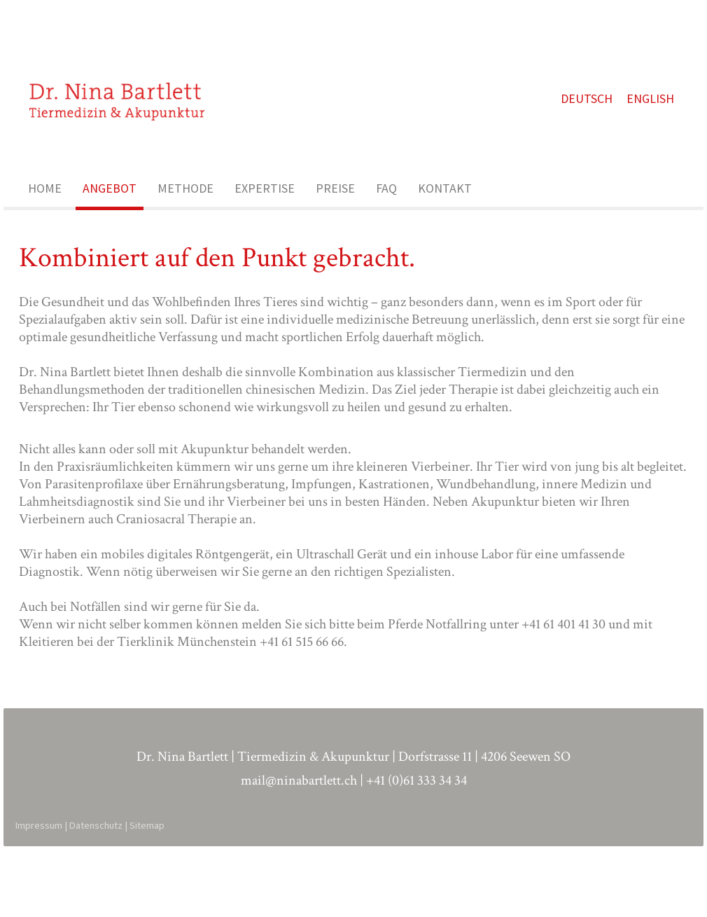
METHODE (186, 229)
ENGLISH (658, 127)
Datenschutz (98, 894)
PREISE (335, 229)
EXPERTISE (264, 229)
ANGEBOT (109, 229)
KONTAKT (445, 229)
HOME (45, 229)
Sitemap (149, 894)
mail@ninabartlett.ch (299, 849)
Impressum (41, 894)
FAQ (386, 229)
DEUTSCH (595, 127)
